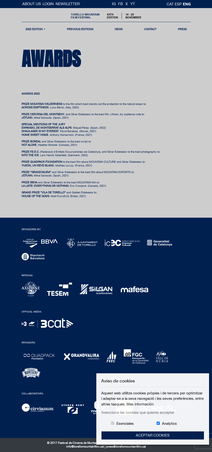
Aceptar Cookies (153, 435)
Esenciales (125, 423)
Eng (187, 4)
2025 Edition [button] (34, 29)
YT (132, 4)
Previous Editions (80, 29)
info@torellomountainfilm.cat (85, 446)
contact (150, 29)
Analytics (169, 423)
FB (120, 4)
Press (182, 29)
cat (171, 4)
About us (32, 4)
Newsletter (68, 4)
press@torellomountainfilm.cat (126, 446)
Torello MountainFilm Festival (85, 16)
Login (48, 4)
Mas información (140, 404)
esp (179, 4)
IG (114, 4)
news (119, 29)
